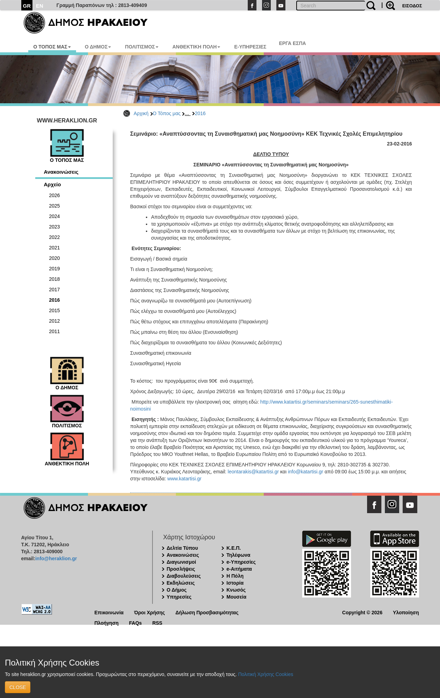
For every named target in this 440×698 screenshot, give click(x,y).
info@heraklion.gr (56, 558)
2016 (200, 113)
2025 (54, 206)
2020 (54, 258)
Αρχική (141, 113)
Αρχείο (52, 184)
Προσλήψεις (181, 569)
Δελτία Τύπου (182, 548)
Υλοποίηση (406, 612)
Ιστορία (235, 583)
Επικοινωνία (109, 612)
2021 (54, 247)
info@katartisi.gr (305, 471)
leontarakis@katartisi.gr (253, 471)
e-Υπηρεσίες (241, 562)
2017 (54, 289)
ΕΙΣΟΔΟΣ (412, 5)
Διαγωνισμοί (181, 562)
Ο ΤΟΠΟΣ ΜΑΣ (52, 47)
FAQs (135, 622)
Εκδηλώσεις (181, 583)
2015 (54, 310)
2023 (54, 227)
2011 (54, 331)
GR (27, 6)
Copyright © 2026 (362, 612)
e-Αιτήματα (239, 569)
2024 (54, 216)
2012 (54, 321)
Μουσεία (236, 597)
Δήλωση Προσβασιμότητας (207, 612)
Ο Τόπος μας (167, 113)
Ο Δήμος (177, 590)
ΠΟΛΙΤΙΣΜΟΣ (141, 47)
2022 (54, 237)
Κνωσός (236, 590)
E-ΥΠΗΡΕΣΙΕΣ (250, 47)
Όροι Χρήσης (149, 612)
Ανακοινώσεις (61, 172)
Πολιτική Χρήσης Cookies (265, 674)
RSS (157, 622)
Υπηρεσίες (179, 597)
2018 (54, 279)
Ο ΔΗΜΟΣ (98, 47)
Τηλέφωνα (238, 555)
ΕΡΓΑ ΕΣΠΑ (292, 43)
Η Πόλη (235, 576)
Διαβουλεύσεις (184, 576)
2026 (54, 195)
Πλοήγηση (107, 622)
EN (39, 6)
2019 (54, 268)
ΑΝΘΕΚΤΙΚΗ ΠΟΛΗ (196, 47)
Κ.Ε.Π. (233, 548)
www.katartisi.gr (184, 478)
